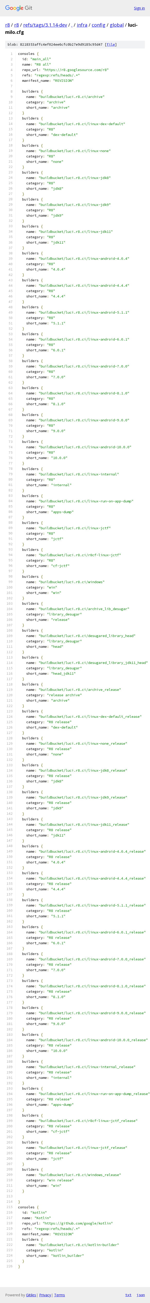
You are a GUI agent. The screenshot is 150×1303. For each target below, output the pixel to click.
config (98, 25)
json (141, 1294)
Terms (59, 1294)
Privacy (45, 1294)
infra (82, 25)
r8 (7, 25)
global (117, 25)
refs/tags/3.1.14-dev (45, 25)
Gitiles (31, 1294)
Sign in (139, 8)
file (111, 44)
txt (128, 1294)
